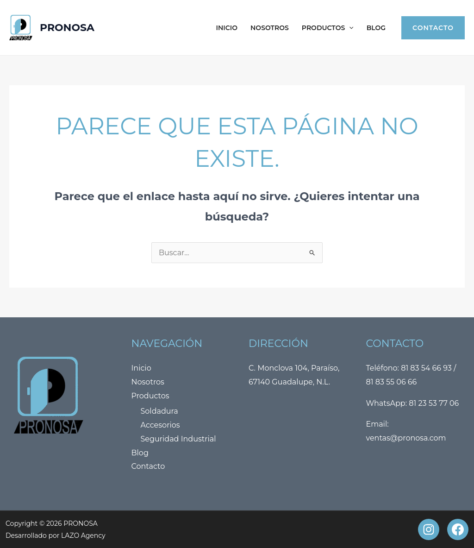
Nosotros (269, 28)
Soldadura (159, 411)
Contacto (148, 466)
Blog (376, 28)
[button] (349, 28)
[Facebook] (457, 529)
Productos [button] (328, 28)
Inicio (226, 28)
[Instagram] (428, 529)
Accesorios (160, 425)
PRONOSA (67, 27)
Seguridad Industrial (178, 439)
